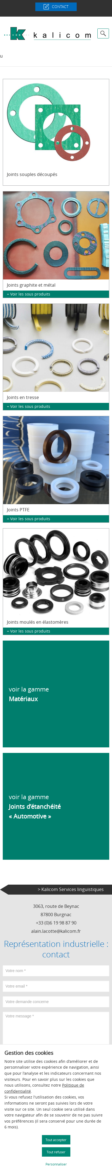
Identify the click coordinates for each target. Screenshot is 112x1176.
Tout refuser (56, 1152)
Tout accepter (56, 1140)
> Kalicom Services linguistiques (71, 889)
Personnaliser (56, 1164)
